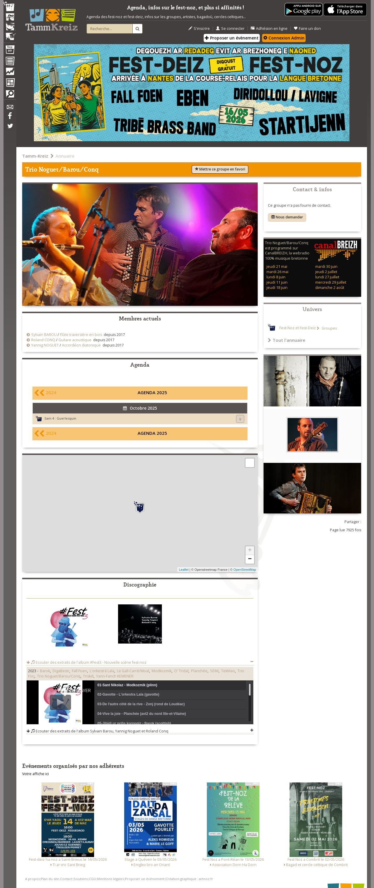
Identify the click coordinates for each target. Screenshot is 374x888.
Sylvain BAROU (44, 334)
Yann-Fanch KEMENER (115, 676)
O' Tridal (181, 670)
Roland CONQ (43, 339)
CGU (92, 879)
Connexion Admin (283, 38)
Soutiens (81, 879)
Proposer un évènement (232, 38)
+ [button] (250, 550)
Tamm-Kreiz (35, 156)
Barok (45, 670)
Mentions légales (110, 879)
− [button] (250, 559)
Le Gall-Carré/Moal (133, 670)
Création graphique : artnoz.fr (189, 879)
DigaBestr (61, 670)
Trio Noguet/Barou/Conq (58, 676)
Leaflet (183, 569)
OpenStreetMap (244, 569)
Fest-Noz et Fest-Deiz (297, 328)
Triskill (88, 676)
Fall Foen (79, 670)
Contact (66, 879)
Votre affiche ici (35, 773)
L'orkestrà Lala (102, 670)
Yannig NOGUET (45, 345)
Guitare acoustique (74, 339)
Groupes (329, 328)
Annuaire (65, 156)
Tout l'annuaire (286, 340)
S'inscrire (199, 28)
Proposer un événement (145, 879)
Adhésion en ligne (269, 28)
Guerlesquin (66, 418)
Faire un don (307, 28)
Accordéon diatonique (81, 345)
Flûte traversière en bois (81, 334)
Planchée (199, 670)
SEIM (214, 670)
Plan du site (50, 879)
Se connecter (230, 28)
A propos (32, 879)
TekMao (228, 670)
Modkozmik (162, 670)
